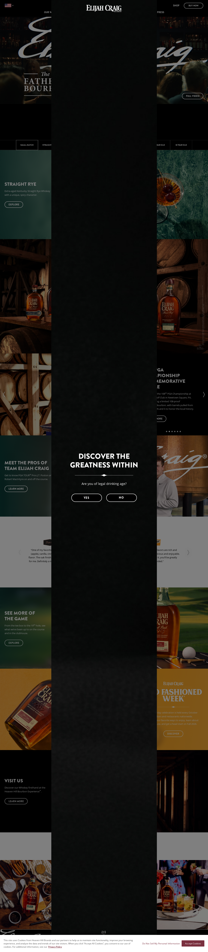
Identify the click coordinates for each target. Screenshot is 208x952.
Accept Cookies (193, 943)
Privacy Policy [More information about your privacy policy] (55, 946)
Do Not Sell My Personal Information (161, 943)
